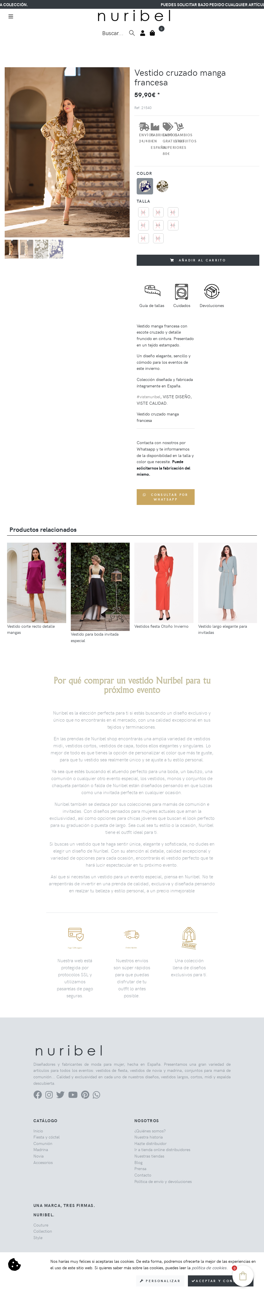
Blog (138, 1162)
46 (173, 225)
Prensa (140, 1168)
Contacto (142, 1175)
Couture (40, 1225)
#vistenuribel (148, 396)
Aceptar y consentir (221, 1281)
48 (143, 238)
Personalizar (160, 1281)
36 (143, 212)
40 (173, 212)
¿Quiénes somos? (150, 1131)
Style (37, 1237)
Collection (42, 1231)
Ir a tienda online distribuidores (162, 1149)
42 (143, 225)
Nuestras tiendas (149, 1156)
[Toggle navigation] (11, 16)
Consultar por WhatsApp (165, 497)
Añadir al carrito (198, 260)
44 (158, 225)
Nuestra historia (148, 1137)
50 (158, 238)
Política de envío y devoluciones (163, 1181)
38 (158, 212)
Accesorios (43, 1162)
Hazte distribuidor (150, 1143)
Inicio (38, 1131)
